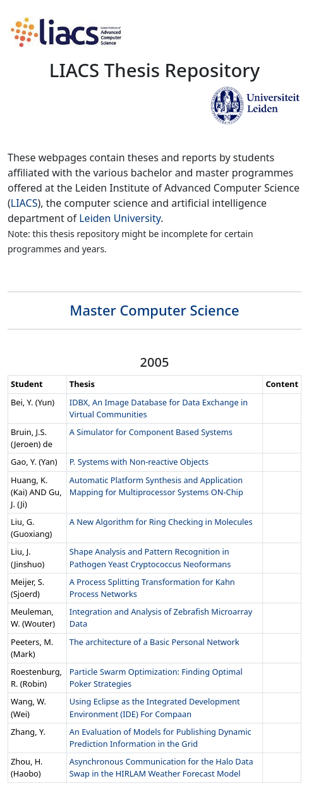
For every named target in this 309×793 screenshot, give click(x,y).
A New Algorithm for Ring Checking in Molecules (161, 521)
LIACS (24, 203)
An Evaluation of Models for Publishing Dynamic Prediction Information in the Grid (160, 737)
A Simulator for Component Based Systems (151, 432)
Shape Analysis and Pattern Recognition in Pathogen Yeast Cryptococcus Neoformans (150, 557)
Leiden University (120, 218)
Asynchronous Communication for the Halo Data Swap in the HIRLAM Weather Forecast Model (161, 767)
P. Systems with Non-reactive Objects (139, 461)
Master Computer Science (154, 310)
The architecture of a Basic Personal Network (154, 642)
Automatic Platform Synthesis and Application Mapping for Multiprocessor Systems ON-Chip (156, 486)
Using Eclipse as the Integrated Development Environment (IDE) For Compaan (155, 707)
